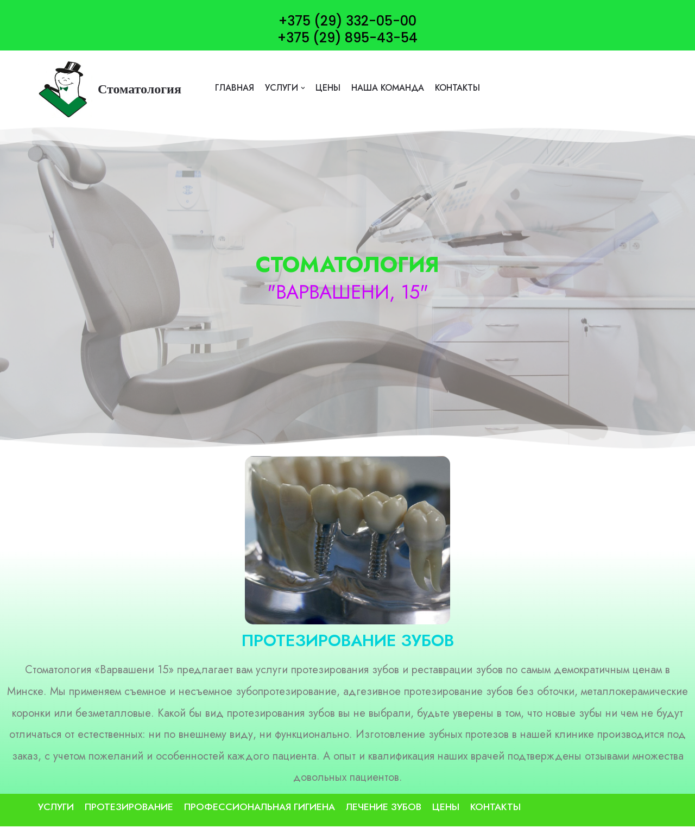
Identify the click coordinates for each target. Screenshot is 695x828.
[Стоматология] (109, 89)
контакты (458, 87)
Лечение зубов (383, 809)
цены (327, 87)
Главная (233, 87)
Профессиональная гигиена (259, 809)
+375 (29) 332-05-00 (347, 21)
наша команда (388, 87)
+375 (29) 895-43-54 (347, 38)
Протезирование (129, 809)
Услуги (56, 809)
